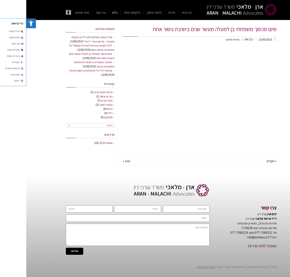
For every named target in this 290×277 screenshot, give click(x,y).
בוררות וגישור (79, 96)
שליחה (48, 251)
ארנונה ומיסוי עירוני (77, 92)
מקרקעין (82, 117)
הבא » (100, 161)
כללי (84, 113)
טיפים (83, 109)
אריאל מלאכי (206, 39)
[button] (5, 23)
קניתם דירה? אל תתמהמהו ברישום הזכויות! (64, 70)
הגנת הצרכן (80, 100)
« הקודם (245, 161)
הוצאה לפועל (79, 104)
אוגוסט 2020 (79, 143)
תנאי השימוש (180, 266)
